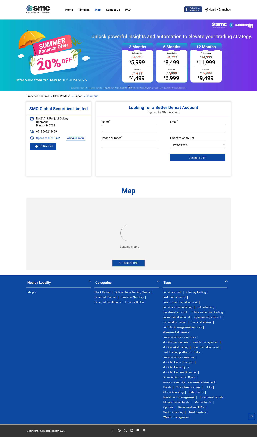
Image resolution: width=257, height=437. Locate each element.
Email (174, 122)
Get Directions (128, 263)
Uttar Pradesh (61, 96)
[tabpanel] (128, 55)
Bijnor (78, 96)
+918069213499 (46, 131)
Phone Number (112, 138)
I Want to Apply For (182, 138)
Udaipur (31, 292)
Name (106, 122)
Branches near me (37, 96)
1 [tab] (128, 86)
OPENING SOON (75, 138)
